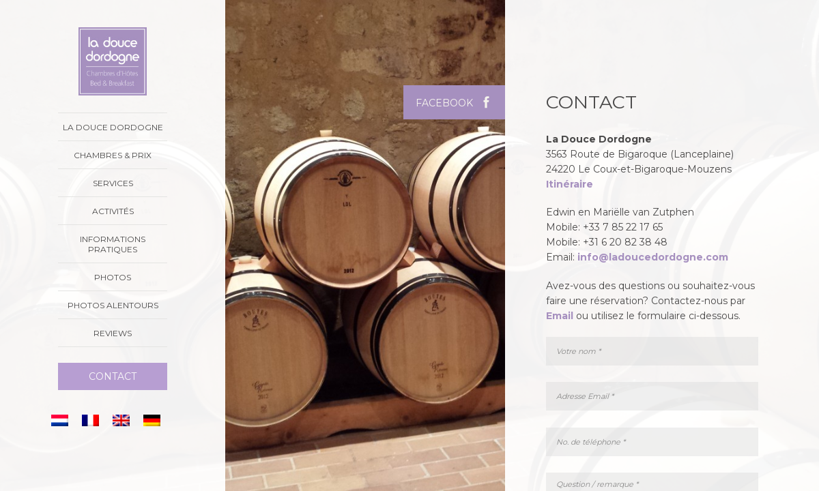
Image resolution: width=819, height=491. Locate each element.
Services (113, 183)
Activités (113, 211)
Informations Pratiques (112, 244)
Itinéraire (569, 184)
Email (559, 316)
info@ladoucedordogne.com (652, 257)
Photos (112, 277)
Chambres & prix (113, 155)
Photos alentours (113, 305)
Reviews (113, 333)
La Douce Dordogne (113, 127)
